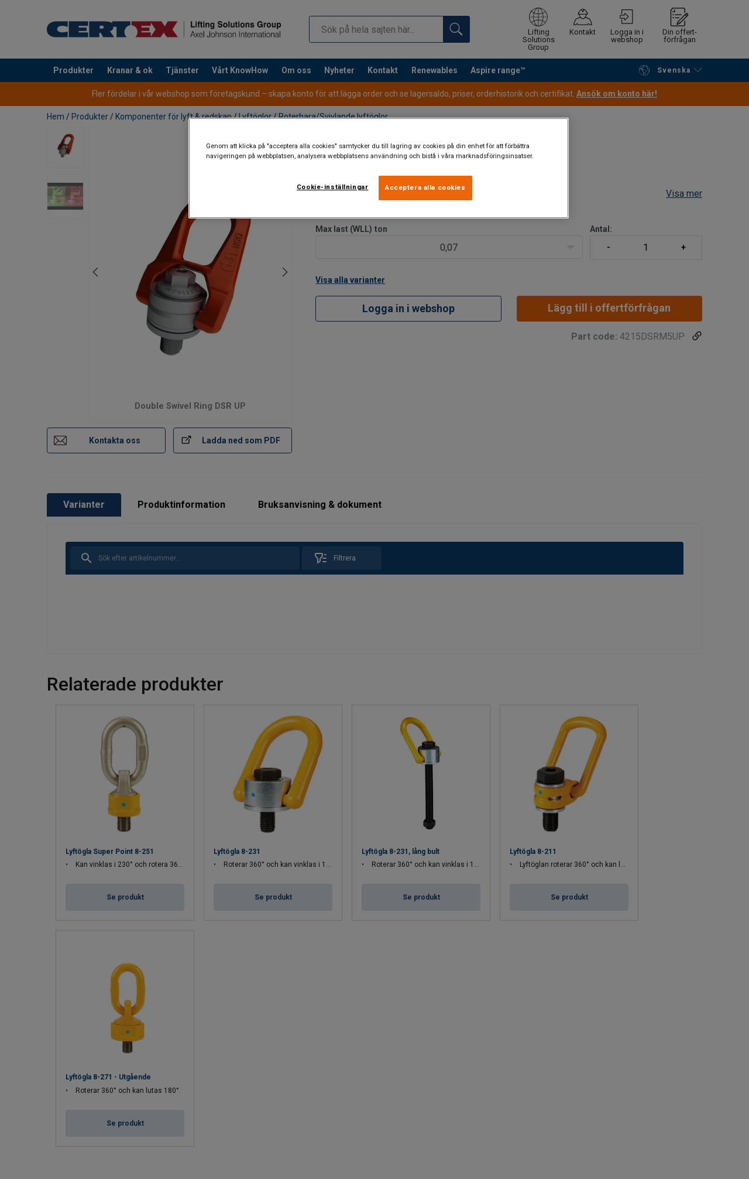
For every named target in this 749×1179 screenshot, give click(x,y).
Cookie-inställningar (332, 187)
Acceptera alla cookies (425, 187)
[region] (378, 168)
